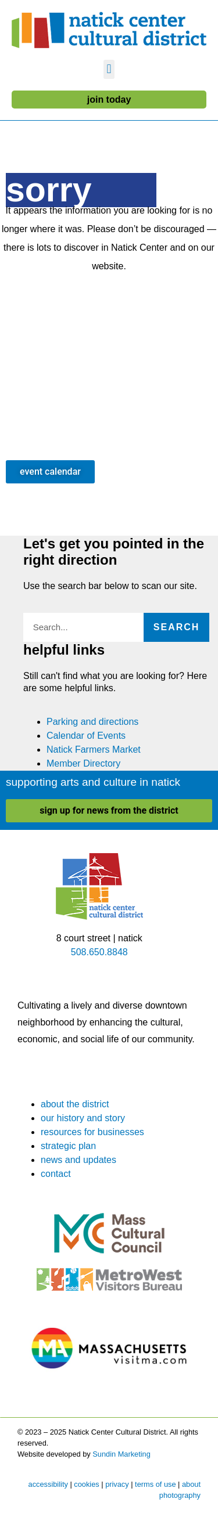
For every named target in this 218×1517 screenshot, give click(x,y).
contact (56, 1174)
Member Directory (83, 763)
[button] (109, 69)
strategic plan (68, 1146)
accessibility (48, 1484)
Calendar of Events (86, 736)
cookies (86, 1484)
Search (176, 627)
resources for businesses (92, 1132)
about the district (75, 1104)
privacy (117, 1484)
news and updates (78, 1160)
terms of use (155, 1484)
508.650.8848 (99, 952)
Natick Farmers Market (94, 749)
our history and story (83, 1118)
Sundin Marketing (121, 1454)
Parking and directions (92, 722)
